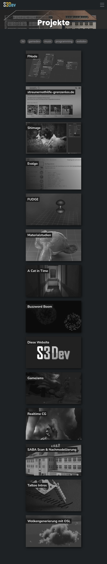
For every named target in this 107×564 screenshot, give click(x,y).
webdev (81, 41)
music (47, 41)
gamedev (34, 41)
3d (23, 41)
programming (64, 41)
